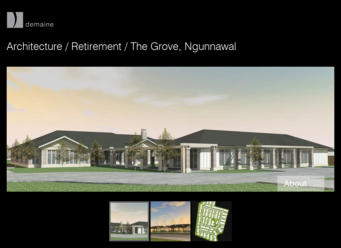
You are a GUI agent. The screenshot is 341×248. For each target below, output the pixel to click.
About (296, 183)
